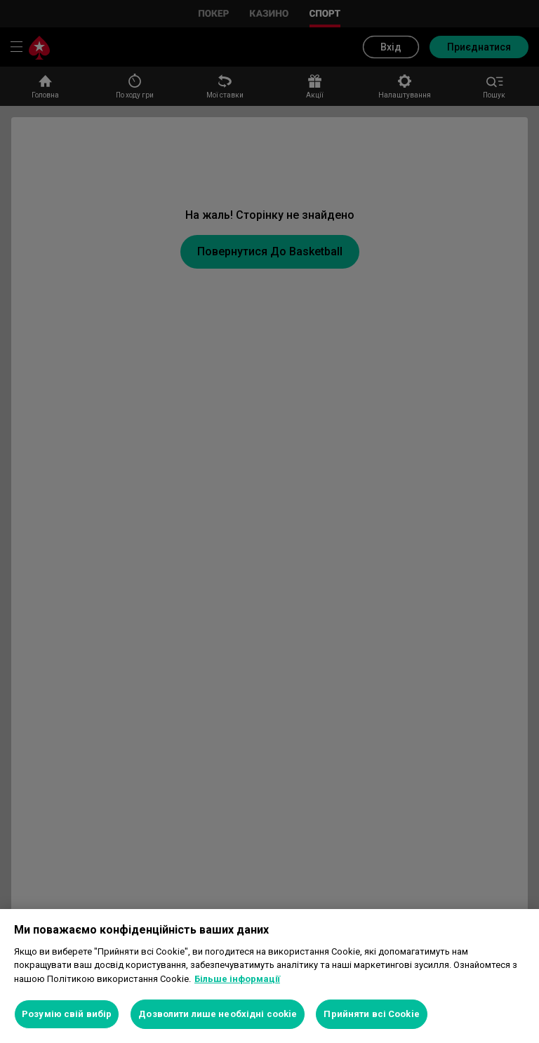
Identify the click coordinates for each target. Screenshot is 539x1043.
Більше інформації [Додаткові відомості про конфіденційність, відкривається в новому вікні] (237, 979)
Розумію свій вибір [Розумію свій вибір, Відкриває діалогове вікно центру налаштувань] (67, 1014)
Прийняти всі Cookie (371, 1014)
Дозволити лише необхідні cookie (217, 1014)
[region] (269, 976)
